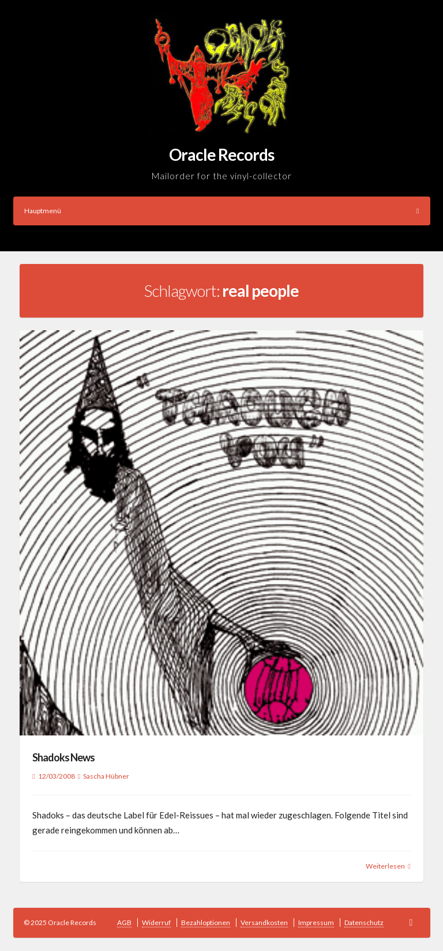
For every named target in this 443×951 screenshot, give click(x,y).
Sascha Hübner (106, 776)
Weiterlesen (385, 866)
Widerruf (156, 922)
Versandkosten (264, 922)
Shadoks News (63, 757)
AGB (124, 922)
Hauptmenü (221, 210)
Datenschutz (364, 922)
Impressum (316, 922)
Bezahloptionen (205, 922)
